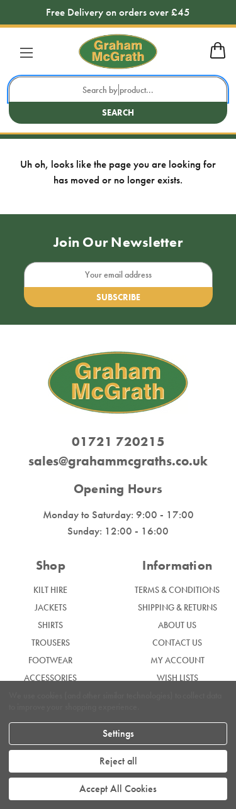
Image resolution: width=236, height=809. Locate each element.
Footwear (50, 660)
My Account (177, 660)
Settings (118, 733)
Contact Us (177, 642)
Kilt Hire (50, 589)
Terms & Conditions (177, 589)
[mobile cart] (217, 56)
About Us (177, 625)
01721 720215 (118, 441)
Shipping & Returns (177, 607)
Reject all (118, 761)
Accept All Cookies (118, 788)
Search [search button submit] (118, 112)
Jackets (51, 607)
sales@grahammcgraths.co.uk (118, 460)
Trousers (50, 642)
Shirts (50, 625)
